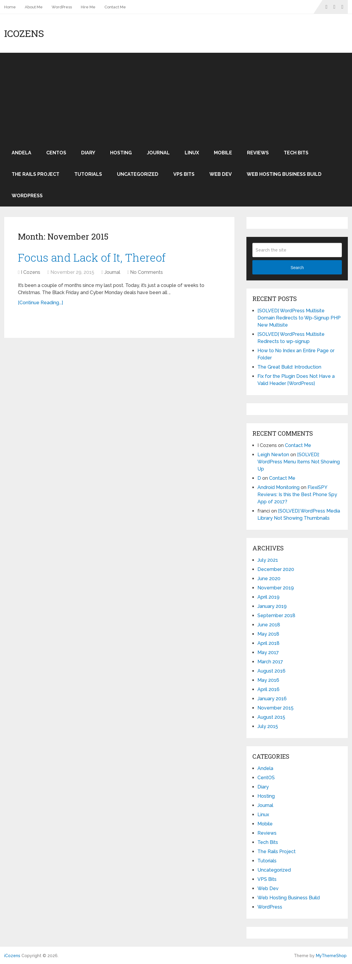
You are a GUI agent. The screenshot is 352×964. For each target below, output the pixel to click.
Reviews (258, 153)
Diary (88, 153)
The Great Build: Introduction (289, 367)
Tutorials (88, 174)
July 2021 (267, 560)
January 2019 (272, 606)
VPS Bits (183, 174)
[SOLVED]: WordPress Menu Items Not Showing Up (298, 462)
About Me (34, 7)
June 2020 (268, 578)
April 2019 (268, 597)
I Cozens (30, 272)
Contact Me (115, 7)
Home (10, 7)
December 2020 (275, 569)
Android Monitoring (278, 487)
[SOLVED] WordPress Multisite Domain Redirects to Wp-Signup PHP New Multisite (299, 318)
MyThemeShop (331, 955)
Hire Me (88, 7)
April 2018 (268, 643)
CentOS (56, 153)
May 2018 (268, 634)
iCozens (24, 33)
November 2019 (275, 588)
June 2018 (268, 625)
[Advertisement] (176, 97)
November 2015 (275, 708)
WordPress (62, 7)
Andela (21, 153)
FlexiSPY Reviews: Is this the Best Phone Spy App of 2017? (297, 494)
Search (297, 267)
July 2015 (267, 726)
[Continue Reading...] (40, 303)
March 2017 (270, 662)
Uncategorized (137, 174)
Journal (158, 153)
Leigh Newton (273, 454)
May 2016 (268, 680)
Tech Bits (296, 153)
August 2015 (271, 717)
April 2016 (268, 689)
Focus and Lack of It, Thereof (93, 257)
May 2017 (268, 652)
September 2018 (276, 615)
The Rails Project (35, 174)
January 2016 (272, 698)
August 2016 (271, 671)
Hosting (121, 153)
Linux (192, 153)
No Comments (146, 272)
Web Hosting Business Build (284, 174)
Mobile (223, 153)
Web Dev (220, 174)
